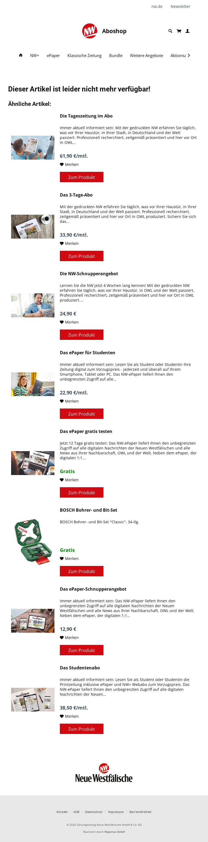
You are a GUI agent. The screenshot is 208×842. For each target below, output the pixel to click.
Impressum (116, 811)
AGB (76, 811)
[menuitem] (159, 6)
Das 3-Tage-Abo (76, 195)
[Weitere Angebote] (146, 55)
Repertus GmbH (115, 832)
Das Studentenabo (80, 668)
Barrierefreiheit (140, 811)
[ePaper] (53, 55)
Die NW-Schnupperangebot (89, 274)
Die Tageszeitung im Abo (86, 116)
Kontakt (62, 811)
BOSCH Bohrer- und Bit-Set (88, 510)
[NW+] (34, 55)
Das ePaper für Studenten (87, 353)
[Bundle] (115, 55)
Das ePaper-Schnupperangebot (93, 589)
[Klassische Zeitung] (84, 55)
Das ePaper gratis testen (86, 431)
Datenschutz (93, 811)
